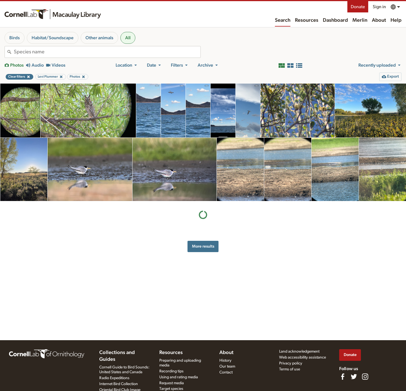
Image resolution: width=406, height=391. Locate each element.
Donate (358, 7)
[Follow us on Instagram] (365, 376)
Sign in (379, 7)
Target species (171, 389)
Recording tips (171, 371)
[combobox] (107, 52)
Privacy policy (290, 363)
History (225, 360)
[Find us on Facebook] (342, 376)
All (128, 38)
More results (203, 246)
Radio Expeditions (114, 378)
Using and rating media (178, 377)
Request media (171, 383)
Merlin (359, 20)
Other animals (99, 38)
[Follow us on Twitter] (353, 376)
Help (395, 20)
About (379, 20)
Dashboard (335, 20)
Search (282, 20)
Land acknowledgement (299, 351)
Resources (306, 20)
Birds (14, 38)
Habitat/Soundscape (53, 38)
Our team (227, 366)
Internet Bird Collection (118, 384)
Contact (226, 372)
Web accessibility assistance (302, 357)
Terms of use (289, 369)
